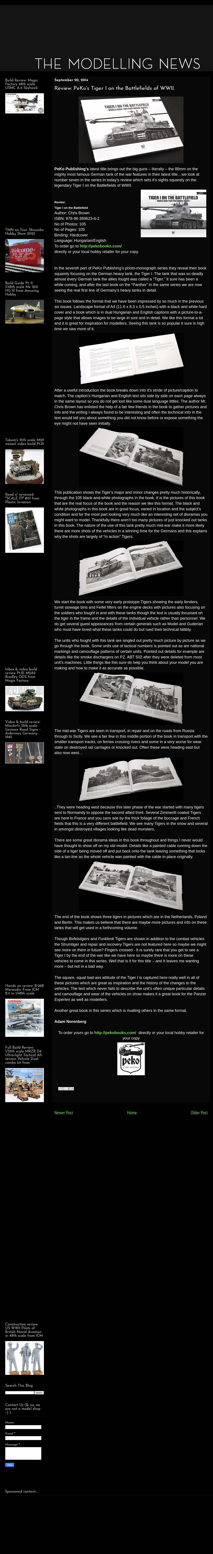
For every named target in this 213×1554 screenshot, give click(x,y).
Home (132, 1113)
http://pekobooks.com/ (101, 246)
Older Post (199, 1113)
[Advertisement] (103, 28)
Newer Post (63, 1113)
